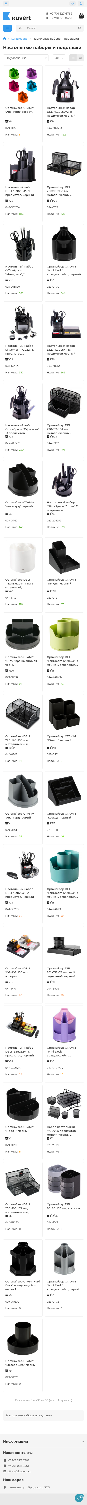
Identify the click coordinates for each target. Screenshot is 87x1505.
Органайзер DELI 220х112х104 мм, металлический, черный (59, 429)
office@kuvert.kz (19, 1471)
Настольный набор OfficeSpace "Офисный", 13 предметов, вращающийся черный (22, 429)
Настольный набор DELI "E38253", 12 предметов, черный (19, 892)
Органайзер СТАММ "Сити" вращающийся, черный (21, 660)
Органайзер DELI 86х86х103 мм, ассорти (63, 1206)
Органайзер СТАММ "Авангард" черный (19, 504)
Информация (43, 1441)
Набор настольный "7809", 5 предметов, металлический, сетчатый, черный (61, 1131)
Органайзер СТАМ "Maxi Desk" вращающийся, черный (22, 1285)
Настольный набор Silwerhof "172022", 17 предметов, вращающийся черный (22, 350)
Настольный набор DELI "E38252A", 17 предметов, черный (19, 1051)
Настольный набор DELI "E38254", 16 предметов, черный (61, 349)
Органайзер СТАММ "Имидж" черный (61, 581)
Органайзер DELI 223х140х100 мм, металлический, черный (17, 740)
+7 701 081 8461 (58, 18)
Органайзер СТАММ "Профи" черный (19, 1128)
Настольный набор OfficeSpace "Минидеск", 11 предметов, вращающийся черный (22, 270)
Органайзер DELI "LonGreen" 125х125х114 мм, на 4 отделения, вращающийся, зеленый (62, 661)
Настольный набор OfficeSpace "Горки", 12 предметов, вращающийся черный (63, 506)
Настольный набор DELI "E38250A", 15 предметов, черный (61, 111)
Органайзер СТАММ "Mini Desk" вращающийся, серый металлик (63, 1285)
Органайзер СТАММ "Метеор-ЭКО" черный (21, 1362)
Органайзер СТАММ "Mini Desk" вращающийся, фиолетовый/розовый (63, 1051)
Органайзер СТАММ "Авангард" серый (19, 815)
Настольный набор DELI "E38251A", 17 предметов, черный (19, 190)
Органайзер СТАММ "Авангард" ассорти (19, 109)
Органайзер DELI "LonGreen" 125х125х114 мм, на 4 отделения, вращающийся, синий (63, 893)
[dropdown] (6, 3)
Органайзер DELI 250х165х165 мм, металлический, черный (17, 1208)
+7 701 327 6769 (58, 13)
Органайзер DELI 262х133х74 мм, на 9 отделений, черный (61, 972)
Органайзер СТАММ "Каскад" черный (61, 815)
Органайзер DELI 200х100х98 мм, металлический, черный (59, 191)
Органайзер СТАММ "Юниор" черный (61, 738)
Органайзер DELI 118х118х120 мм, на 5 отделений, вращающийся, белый (21, 583)
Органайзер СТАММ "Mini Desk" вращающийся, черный (64, 270)
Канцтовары (19, 38)
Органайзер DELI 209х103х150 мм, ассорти (17, 972)
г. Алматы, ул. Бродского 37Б (29, 1487)
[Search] (54, 28)
